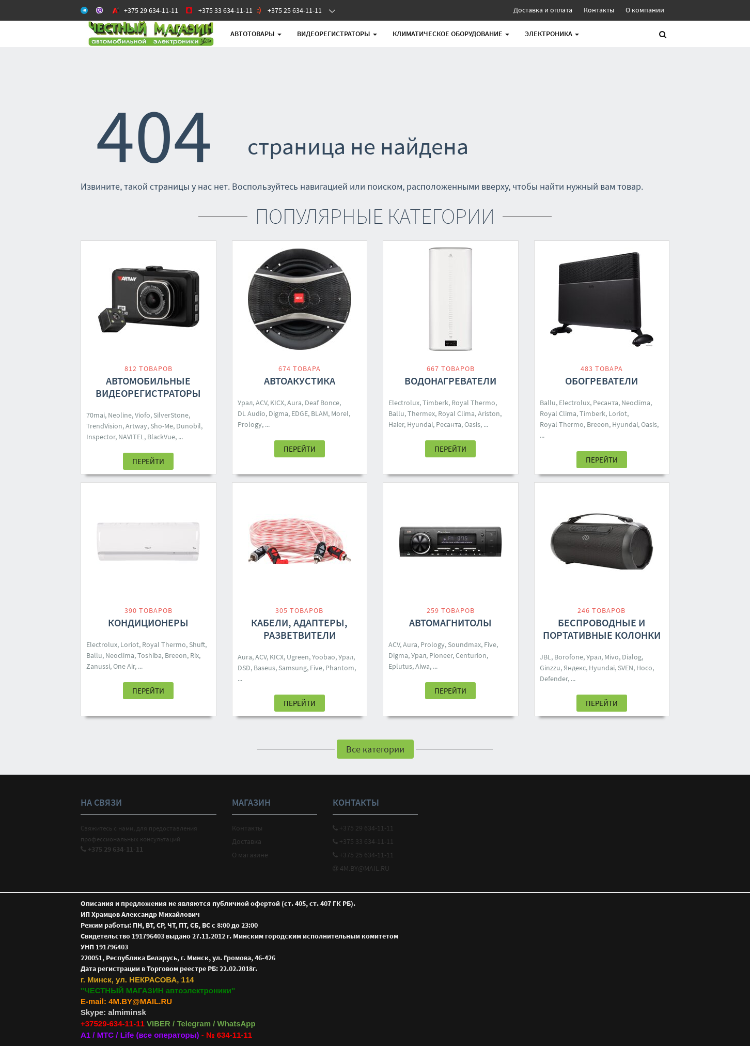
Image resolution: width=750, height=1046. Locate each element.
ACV (261, 402)
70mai (95, 415)
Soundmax (464, 644)
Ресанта (448, 424)
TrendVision (104, 425)
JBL (545, 657)
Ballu (396, 413)
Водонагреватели (450, 380)
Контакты (599, 9)
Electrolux (403, 402)
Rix (194, 655)
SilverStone (171, 415)
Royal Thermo (473, 402)
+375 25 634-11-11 (363, 854)
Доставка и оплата (542, 9)
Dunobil (188, 425)
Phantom (339, 667)
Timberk (435, 402)
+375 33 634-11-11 (363, 841)
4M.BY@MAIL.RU (361, 868)
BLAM (319, 413)
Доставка (246, 841)
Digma (278, 413)
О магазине (250, 854)
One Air (124, 666)
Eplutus (400, 666)
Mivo (611, 657)
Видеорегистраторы (337, 33)
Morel (340, 413)
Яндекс (575, 667)
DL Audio (251, 413)
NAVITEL (131, 436)
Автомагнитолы (450, 622)
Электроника (552, 33)
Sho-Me (161, 425)
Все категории (375, 749)
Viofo (142, 415)
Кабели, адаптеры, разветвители (299, 628)
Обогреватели (601, 380)
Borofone (568, 657)
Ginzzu (550, 667)
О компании (645, 9)
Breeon (598, 424)
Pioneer (440, 655)
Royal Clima (456, 413)
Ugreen (298, 657)
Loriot (617, 413)
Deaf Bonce (322, 402)
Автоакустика (299, 380)
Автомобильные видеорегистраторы (148, 386)
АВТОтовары (256, 33)
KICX (277, 402)
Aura (294, 402)
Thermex (421, 413)
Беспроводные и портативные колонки (602, 628)
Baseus (264, 667)
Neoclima (635, 402)
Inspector (100, 436)
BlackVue (161, 436)
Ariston (489, 413)
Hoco (644, 667)
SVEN (625, 667)
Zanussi (98, 666)
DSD (244, 667)
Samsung (292, 667)
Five (316, 667)
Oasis (472, 424)
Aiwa (422, 666)
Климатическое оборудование (451, 33)
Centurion (471, 655)
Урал (245, 402)
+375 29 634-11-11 (363, 828)
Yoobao (323, 657)
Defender (554, 678)
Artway (136, 425)
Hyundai (420, 424)
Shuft (197, 644)
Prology (250, 424)
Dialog (632, 657)
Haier (396, 424)
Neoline (120, 415)
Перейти (148, 461)
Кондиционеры (148, 622)
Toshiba (149, 655)
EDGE (299, 413)
